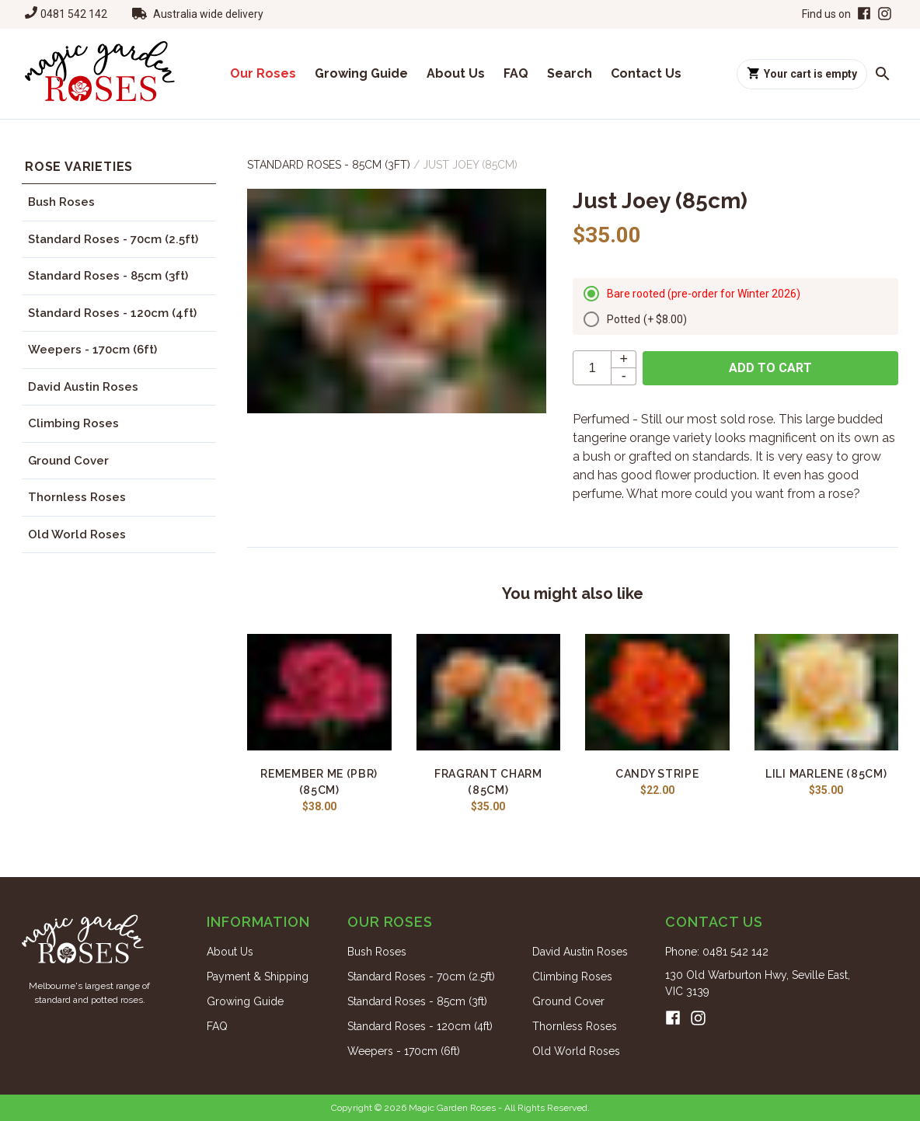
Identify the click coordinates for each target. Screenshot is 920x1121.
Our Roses (263, 73)
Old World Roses (77, 534)
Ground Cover (68, 461)
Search (569, 73)
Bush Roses (61, 202)
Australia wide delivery (208, 14)
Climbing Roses (73, 423)
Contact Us (646, 73)
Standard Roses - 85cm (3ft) (108, 276)
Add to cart (770, 367)
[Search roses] (882, 73)
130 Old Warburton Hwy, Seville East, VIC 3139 (757, 983)
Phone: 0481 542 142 (716, 951)
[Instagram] (884, 14)
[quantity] (592, 367)
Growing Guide (361, 73)
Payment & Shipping (257, 976)
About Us (456, 73)
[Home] (100, 73)
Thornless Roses (77, 497)
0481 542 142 (73, 14)
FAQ (516, 73)
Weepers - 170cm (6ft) (92, 350)
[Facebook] (862, 14)
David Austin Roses (83, 387)
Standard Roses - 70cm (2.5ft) (113, 239)
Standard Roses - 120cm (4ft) (112, 313)
